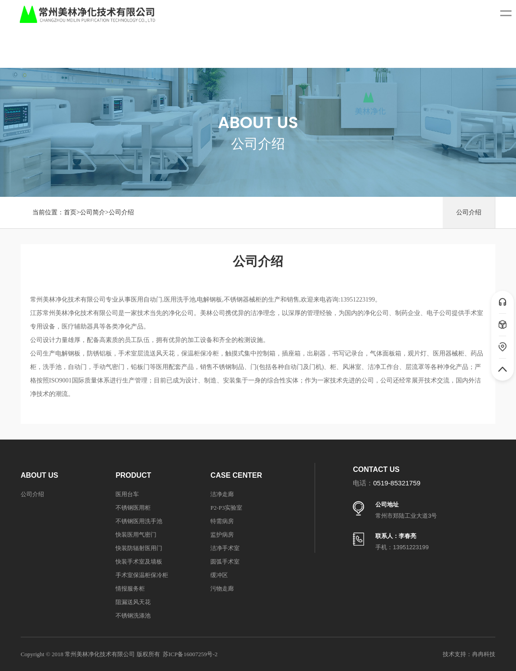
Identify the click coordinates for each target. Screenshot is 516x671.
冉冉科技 (483, 654)
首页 (70, 212)
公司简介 (92, 212)
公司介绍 (121, 212)
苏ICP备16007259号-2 (190, 654)
